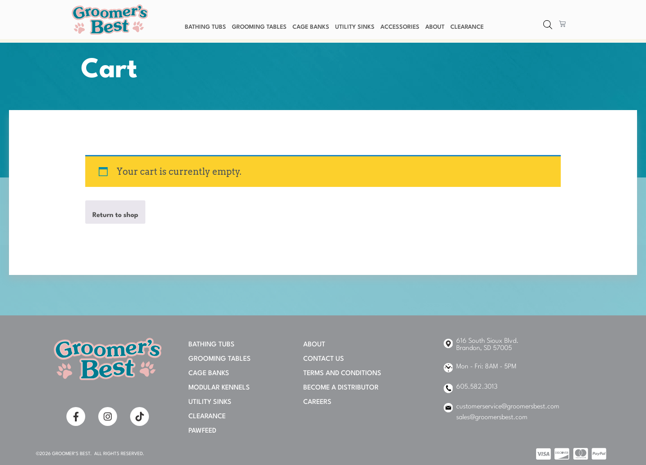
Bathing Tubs (205, 27)
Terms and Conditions (342, 373)
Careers (317, 402)
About (435, 27)
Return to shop (115, 215)
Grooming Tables (259, 27)
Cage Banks (310, 27)
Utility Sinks (355, 27)
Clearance (467, 27)
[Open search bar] (547, 25)
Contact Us (323, 359)
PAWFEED (202, 431)
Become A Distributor (341, 388)
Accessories (399, 27)
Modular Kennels (219, 388)
